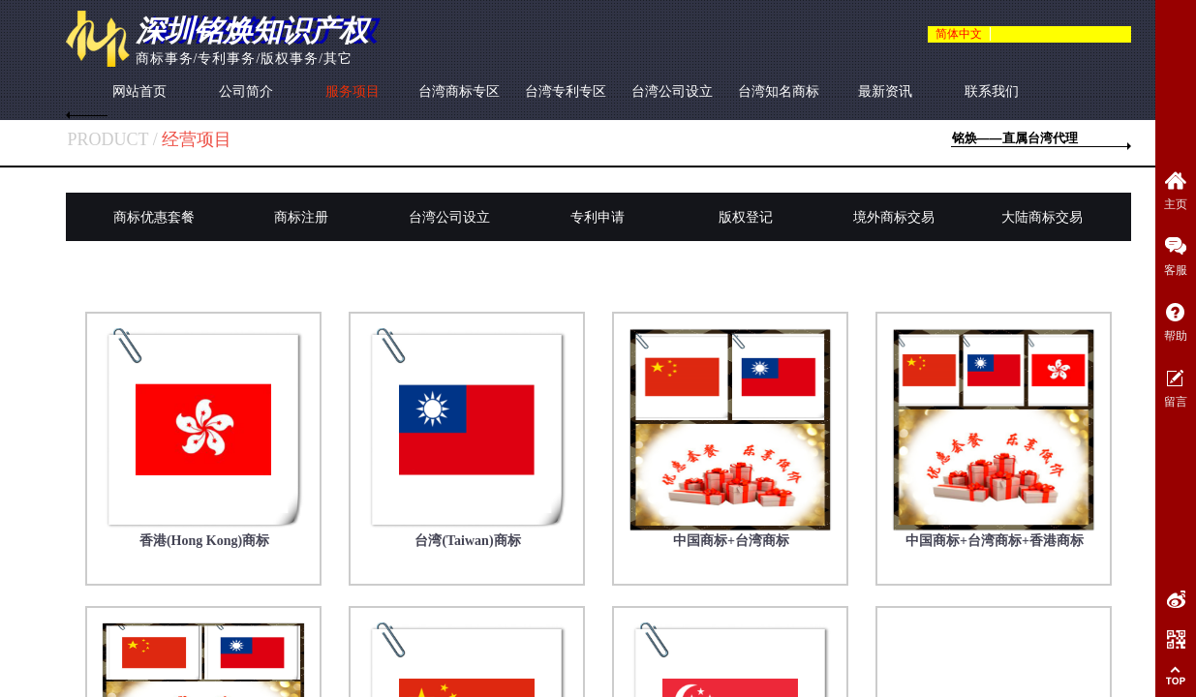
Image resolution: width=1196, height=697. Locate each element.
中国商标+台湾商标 (731, 540)
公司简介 (246, 91)
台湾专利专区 (565, 91)
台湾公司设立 (672, 91)
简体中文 (958, 34)
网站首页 (139, 91)
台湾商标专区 (459, 91)
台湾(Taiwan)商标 (467, 540)
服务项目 (352, 91)
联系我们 (992, 91)
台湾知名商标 (778, 91)
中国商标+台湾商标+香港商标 (994, 540)
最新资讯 (885, 91)
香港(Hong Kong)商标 (204, 540)
